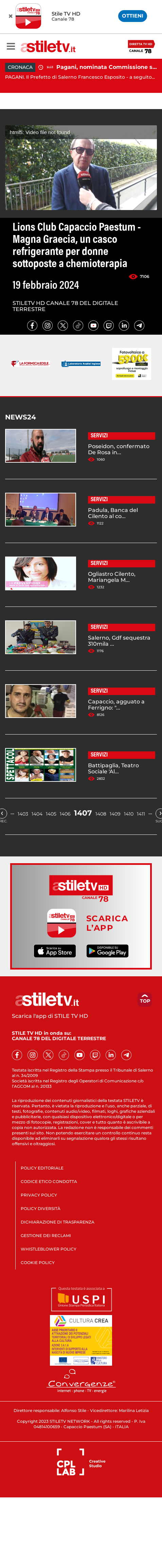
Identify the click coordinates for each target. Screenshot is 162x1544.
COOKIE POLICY (38, 1262)
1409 (115, 814)
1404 (37, 814)
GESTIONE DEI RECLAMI (46, 1235)
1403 (23, 814)
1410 (128, 814)
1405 (51, 814)
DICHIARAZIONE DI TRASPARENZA (57, 1222)
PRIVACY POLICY (39, 1195)
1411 (141, 814)
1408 (100, 814)
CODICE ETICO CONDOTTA (49, 1181)
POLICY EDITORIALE (42, 1167)
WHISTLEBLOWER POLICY (48, 1249)
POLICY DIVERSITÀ (40, 1208)
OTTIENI (132, 15)
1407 (83, 813)
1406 (65, 814)
